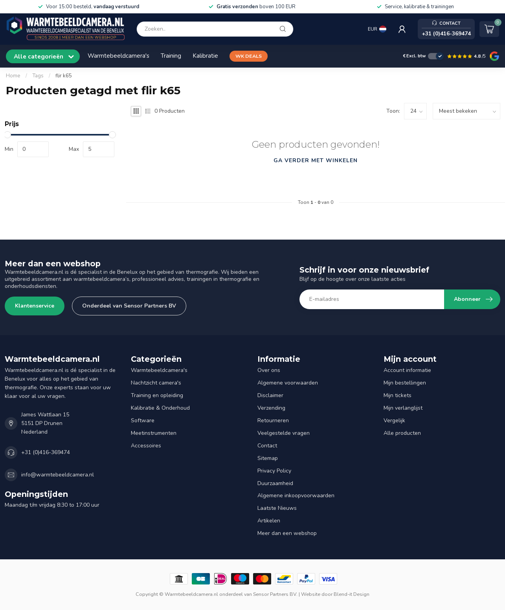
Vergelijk (394, 420)
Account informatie (407, 370)
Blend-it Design (351, 594)
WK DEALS (248, 56)
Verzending (271, 408)
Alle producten (402, 433)
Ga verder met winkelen (316, 160)
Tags (38, 75)
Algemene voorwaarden (287, 383)
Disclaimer (270, 395)
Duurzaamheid (275, 483)
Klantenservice (34, 306)
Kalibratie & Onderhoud (160, 408)
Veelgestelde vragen (283, 433)
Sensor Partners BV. (275, 594)
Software (142, 420)
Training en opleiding (157, 395)
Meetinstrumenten (153, 433)
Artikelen (268, 520)
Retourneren (273, 420)
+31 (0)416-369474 (45, 452)
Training (171, 55)
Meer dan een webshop (287, 533)
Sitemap (267, 458)
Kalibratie (205, 55)
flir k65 (63, 75)
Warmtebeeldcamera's (118, 55)
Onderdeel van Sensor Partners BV (129, 306)
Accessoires (146, 445)
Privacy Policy (274, 470)
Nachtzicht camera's (156, 383)
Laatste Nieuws (277, 508)
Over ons (268, 370)
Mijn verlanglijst (403, 408)
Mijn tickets (397, 395)
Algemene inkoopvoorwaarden (295, 495)
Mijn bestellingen (405, 383)
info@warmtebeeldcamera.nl (57, 474)
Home (13, 75)
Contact (267, 445)
